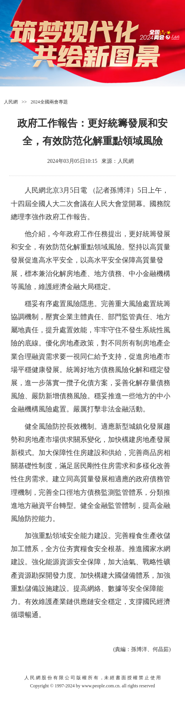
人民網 (11, 102)
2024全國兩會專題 (49, 102)
